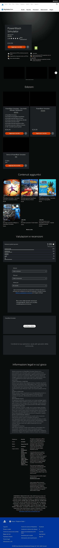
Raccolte (29, 8)
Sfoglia (51, 8)
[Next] (56, 71)
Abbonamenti (44, 8)
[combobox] (29, 270)
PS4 (13, 4)
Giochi (6, 4)
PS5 (9, 4)
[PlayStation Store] (7, 8)
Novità (27, 4)
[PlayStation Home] (2, 4)
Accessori (22, 4)
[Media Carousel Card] (14, 71)
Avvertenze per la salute (35, 477)
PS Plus (17, 4)
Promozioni (36, 8)
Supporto (36, 4)
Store (32, 4)
